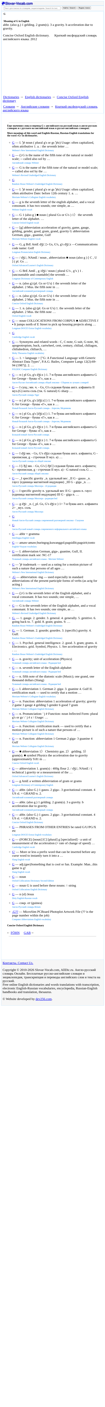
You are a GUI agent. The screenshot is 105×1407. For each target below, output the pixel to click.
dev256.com (44, 999)
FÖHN (15, 932)
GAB (27, 932)
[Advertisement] (34, 67)
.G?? (15, 911)
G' (13, 852)
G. (13, 618)
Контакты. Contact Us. (18, 963)
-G (13, 577)
